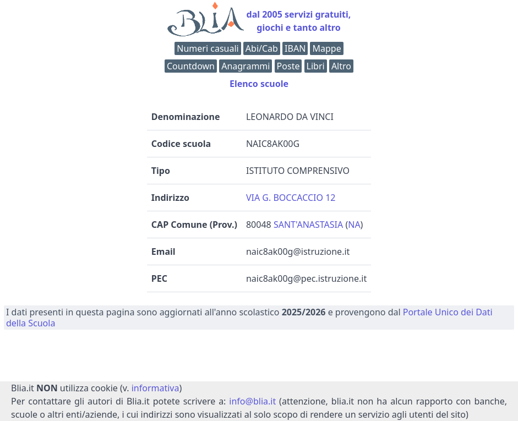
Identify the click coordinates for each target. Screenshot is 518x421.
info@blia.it (252, 401)
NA (354, 224)
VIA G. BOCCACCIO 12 (291, 198)
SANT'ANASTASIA (308, 224)
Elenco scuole (259, 84)
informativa (155, 388)
